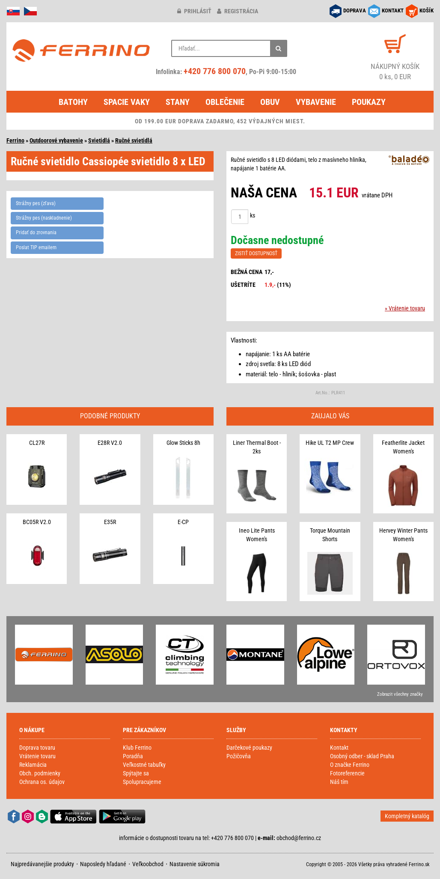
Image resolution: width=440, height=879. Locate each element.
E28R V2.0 (110, 442)
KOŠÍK (426, 10)
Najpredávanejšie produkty (42, 864)
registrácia (237, 11)
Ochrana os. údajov (42, 781)
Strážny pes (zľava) (36, 203)
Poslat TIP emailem (36, 247)
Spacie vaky (127, 102)
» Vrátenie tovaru (405, 308)
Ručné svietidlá (133, 140)
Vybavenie (316, 102)
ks (252, 215)
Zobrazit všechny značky (400, 694)
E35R (110, 521)
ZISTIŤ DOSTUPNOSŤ (256, 253)
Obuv (270, 102)
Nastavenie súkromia (194, 864)
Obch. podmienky (39, 773)
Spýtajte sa (136, 773)
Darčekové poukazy (249, 747)
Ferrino (15, 140)
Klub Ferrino (137, 747)
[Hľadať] (278, 48)
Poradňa (133, 756)
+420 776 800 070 (215, 71)
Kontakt (339, 747)
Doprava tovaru (37, 747)
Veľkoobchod (148, 864)
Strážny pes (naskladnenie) (44, 218)
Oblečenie (224, 102)
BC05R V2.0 (37, 521)
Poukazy (369, 102)
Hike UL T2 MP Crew (330, 442)
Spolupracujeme (142, 781)
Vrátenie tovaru (37, 756)
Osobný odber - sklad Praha (362, 756)
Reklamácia (33, 764)
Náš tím (339, 781)
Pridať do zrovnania (36, 232)
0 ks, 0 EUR (395, 71)
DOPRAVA (354, 10)
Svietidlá (99, 140)
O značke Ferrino (349, 764)
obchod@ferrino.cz (298, 837)
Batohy (73, 102)
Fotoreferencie (347, 773)
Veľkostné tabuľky (144, 764)
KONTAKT (393, 10)
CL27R (37, 442)
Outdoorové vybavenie (56, 140)
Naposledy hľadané (103, 864)
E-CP (183, 521)
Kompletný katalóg (407, 816)
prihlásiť (194, 11)
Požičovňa (238, 756)
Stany (178, 102)
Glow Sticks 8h (183, 442)
